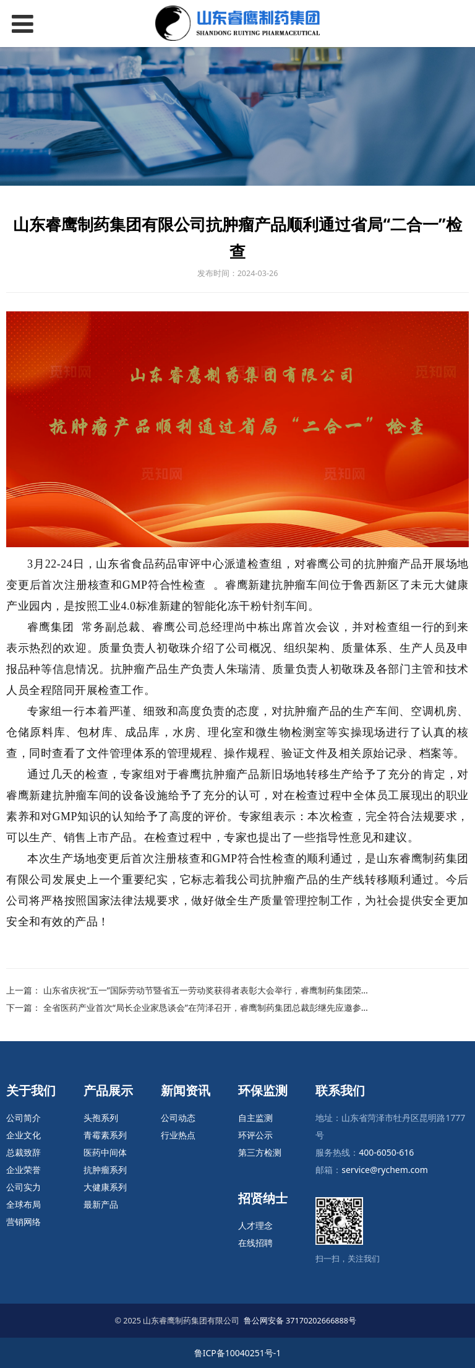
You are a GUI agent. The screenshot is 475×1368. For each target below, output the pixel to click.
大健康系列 (105, 1187)
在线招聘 (255, 1243)
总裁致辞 (23, 1152)
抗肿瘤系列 (105, 1169)
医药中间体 (105, 1152)
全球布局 (23, 1204)
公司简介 (23, 1117)
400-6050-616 (386, 1152)
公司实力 (23, 1187)
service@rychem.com (384, 1169)
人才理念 (255, 1225)
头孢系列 (100, 1117)
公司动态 (178, 1117)
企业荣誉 (23, 1169)
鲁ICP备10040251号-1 (237, 1353)
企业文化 (23, 1135)
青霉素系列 (105, 1135)
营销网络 (23, 1221)
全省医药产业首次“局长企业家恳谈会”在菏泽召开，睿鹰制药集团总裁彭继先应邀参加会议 (215, 1007)
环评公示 (255, 1135)
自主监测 (255, 1117)
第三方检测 (259, 1152)
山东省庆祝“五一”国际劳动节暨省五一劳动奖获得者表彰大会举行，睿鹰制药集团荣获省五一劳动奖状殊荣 (245, 990)
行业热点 (178, 1135)
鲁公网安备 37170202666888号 (300, 1320)
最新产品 (100, 1204)
